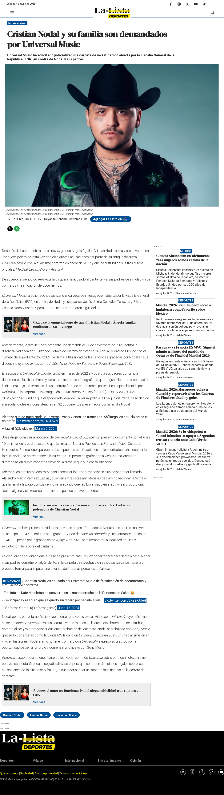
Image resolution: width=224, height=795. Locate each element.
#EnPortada (11, 581)
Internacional (74, 760)
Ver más (39, 334)
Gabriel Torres (183, 335)
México (185, 251)
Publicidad (26, 773)
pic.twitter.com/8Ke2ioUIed (125, 600)
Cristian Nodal (12, 715)
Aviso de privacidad (46, 773)
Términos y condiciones (73, 773)
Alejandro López (184, 377)
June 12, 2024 (68, 608)
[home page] (112, 12)
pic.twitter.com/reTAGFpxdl (37, 421)
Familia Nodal (39, 715)
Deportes (185, 300)
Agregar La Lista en (110, 219)
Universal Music (66, 715)
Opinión (135, 760)
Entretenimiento (17, 23)
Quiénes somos (9, 773)
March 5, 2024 (45, 428)
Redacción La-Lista (186, 293)
